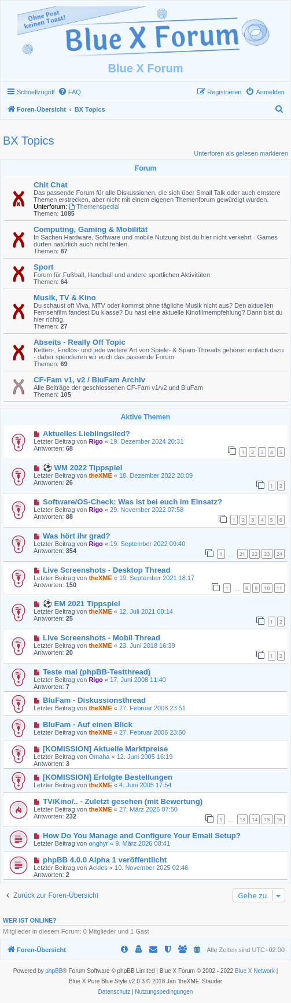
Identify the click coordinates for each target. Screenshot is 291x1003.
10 (267, 588)
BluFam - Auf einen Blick (87, 724)
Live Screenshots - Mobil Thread (101, 637)
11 (279, 588)
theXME (100, 475)
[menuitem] (69, 92)
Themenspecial (94, 206)
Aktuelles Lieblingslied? (86, 433)
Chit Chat (51, 184)
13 (242, 819)
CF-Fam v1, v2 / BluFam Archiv (89, 379)
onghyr (98, 843)
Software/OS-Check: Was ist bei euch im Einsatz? (132, 501)
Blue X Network (255, 971)
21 (242, 554)
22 (254, 554)
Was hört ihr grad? (76, 536)
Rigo (95, 441)
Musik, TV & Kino (65, 297)
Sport (43, 267)
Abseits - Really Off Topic (80, 342)
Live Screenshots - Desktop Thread (107, 570)
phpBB (53, 971)
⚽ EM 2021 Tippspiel (81, 603)
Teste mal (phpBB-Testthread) (96, 672)
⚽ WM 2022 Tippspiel (82, 467)
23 (267, 554)
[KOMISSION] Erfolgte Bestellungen (107, 777)
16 (279, 819)
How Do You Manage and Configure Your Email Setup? (142, 835)
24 (279, 554)
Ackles (98, 867)
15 (267, 819)
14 (254, 819)
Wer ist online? (30, 920)
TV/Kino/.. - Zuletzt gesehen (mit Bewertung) (122, 801)
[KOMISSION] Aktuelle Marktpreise (105, 748)
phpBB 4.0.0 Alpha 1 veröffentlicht (105, 860)
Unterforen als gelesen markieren (241, 153)
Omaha (99, 756)
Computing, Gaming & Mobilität (91, 229)
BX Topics (28, 140)
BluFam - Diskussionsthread (94, 700)
